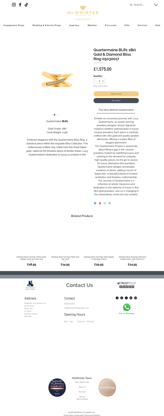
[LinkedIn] (131, 298)
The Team (82, 392)
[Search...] (139, 4)
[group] (82, 245)
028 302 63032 (69, 304)
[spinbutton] (99, 81)
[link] (116, 109)
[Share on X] (109, 203)
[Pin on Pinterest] (100, 203)
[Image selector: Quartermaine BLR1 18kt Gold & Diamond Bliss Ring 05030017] (54, 114)
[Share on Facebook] (95, 203)
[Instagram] (13, 4)
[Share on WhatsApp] (104, 203)
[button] (155, 4)
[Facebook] (20, 4)
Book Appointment (82, 382)
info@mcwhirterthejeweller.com (76, 308)
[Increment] (103, 81)
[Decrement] (95, 81)
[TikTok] (26, 4)
